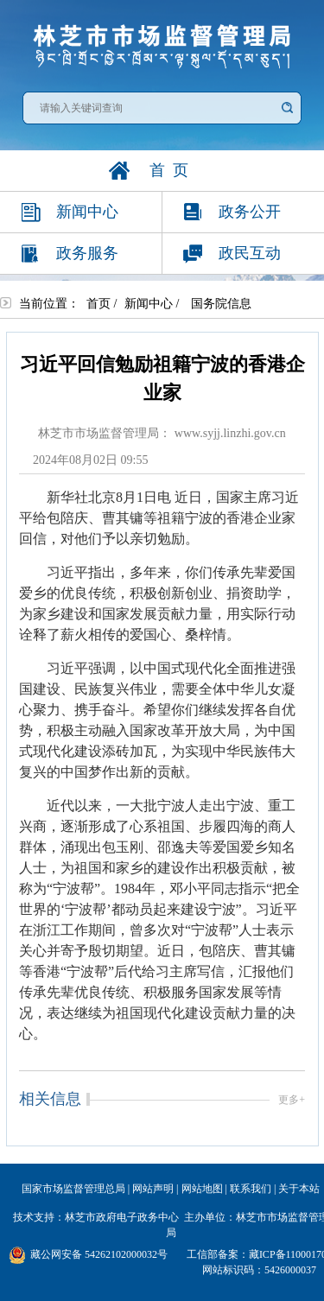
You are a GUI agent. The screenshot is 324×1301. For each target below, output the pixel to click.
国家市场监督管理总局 (73, 1189)
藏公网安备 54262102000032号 (88, 1255)
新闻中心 (148, 303)
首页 (98, 303)
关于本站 (299, 1189)
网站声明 (153, 1189)
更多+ (291, 1100)
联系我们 (250, 1189)
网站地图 (202, 1189)
